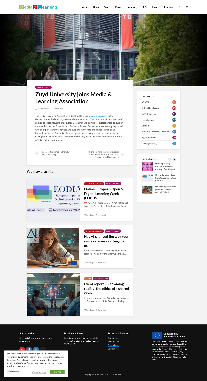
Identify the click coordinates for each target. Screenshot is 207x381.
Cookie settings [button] (39, 372)
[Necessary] (8, 371)
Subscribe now (70, 338)
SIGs (144, 7)
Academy (133, 7)
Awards (155, 7)
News (96, 7)
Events (107, 7)
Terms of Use (113, 338)
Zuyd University (99, 116)
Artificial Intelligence (94, 184)
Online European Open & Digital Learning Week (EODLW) (103, 193)
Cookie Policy (113, 348)
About (85, 7)
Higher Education (43, 87)
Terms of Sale (113, 341)
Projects (119, 7)
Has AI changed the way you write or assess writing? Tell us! (106, 241)
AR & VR (88, 279)
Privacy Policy (113, 345)
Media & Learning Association (110, 374)
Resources (169, 7)
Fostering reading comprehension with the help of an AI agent (165, 166)
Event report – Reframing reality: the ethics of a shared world (106, 288)
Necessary (14, 371)
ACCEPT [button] (57, 372)
